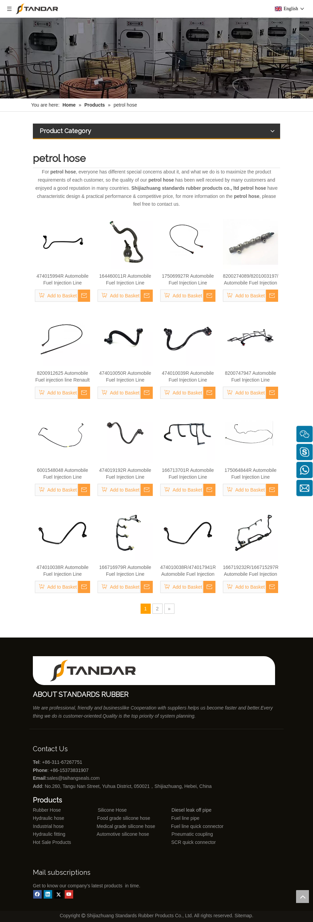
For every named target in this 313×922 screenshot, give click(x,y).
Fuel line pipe (185, 818)
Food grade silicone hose (124, 818)
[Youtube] (69, 894)
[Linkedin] (48, 894)
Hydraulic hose (48, 818)
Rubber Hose (47, 810)
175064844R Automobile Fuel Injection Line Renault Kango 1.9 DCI (250, 473)
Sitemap (243, 915)
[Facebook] (37, 894)
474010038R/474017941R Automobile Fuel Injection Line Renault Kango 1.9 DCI (187, 571)
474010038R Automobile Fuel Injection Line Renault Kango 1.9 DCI (62, 571)
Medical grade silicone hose (126, 826)
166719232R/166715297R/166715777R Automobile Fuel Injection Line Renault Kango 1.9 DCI (250, 571)
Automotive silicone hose (110, 834)
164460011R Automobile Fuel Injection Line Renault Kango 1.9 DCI (125, 279)
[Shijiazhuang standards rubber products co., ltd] (97, 671)
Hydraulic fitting (49, 834)
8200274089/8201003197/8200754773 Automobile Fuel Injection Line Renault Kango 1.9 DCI (250, 279)
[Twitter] (58, 894)
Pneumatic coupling (192, 834)
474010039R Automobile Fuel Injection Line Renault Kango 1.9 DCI (188, 376)
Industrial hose (48, 826)
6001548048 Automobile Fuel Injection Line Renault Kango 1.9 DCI (62, 473)
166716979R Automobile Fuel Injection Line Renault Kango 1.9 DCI (125, 571)
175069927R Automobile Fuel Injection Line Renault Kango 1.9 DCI (188, 279)
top (302, 896)
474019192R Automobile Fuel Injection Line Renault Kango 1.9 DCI (125, 473)
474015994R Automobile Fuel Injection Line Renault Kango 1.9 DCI (62, 279)
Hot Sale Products (52, 842)
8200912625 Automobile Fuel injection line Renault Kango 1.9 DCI (62, 376)
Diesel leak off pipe (191, 810)
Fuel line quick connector (197, 826)
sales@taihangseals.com (74, 778)
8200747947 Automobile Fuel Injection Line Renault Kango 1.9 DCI (250, 376)
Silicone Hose (98, 810)
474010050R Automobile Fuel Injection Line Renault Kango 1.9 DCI (125, 376)
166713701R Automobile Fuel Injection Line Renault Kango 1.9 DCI (188, 473)
